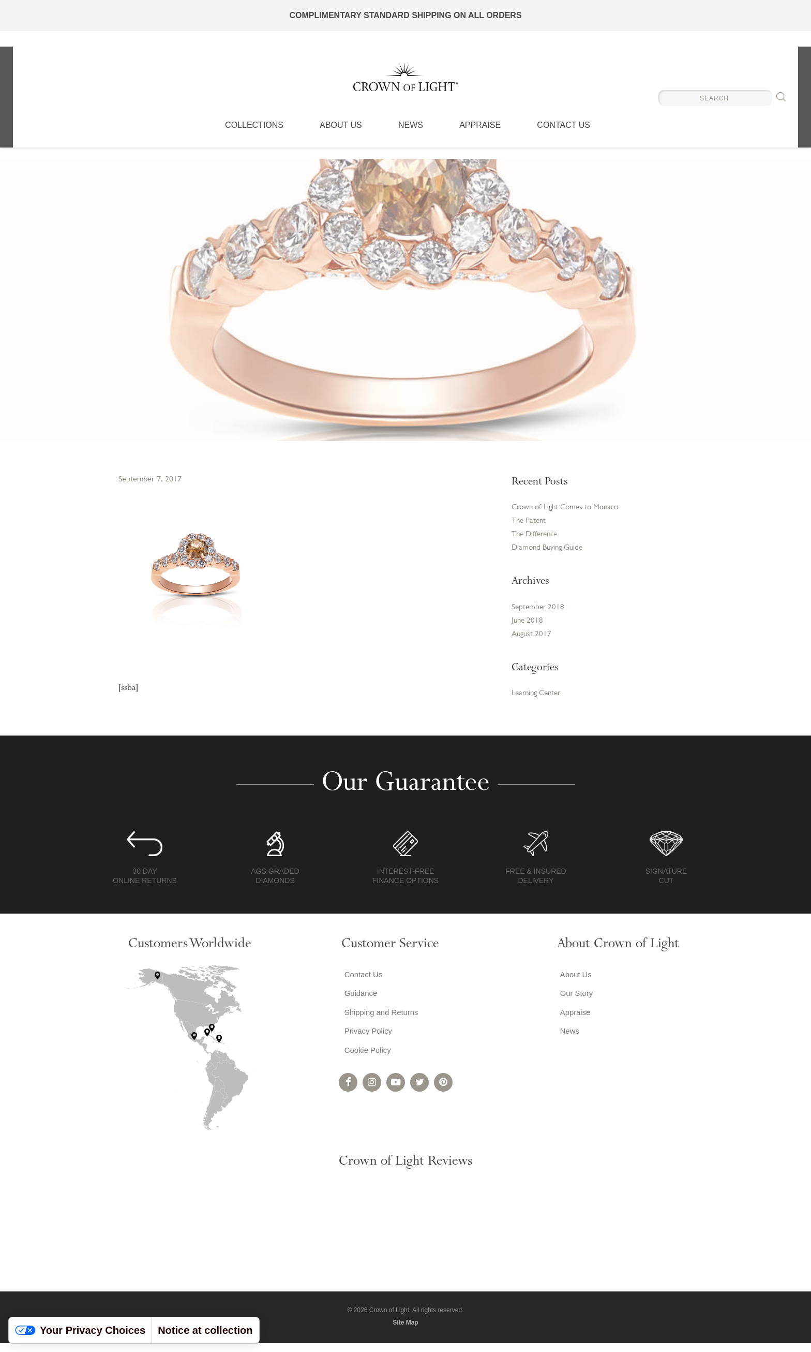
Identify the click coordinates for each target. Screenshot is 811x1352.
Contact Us (563, 137)
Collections (254, 137)
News (410, 137)
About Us (341, 137)
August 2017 (532, 641)
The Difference (537, 537)
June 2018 (528, 627)
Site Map (405, 1330)
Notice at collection (205, 1330)
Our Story (574, 1004)
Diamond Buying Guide (550, 552)
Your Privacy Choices (80, 1330)
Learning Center (539, 701)
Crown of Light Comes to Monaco (569, 508)
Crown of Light (405, 83)
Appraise (480, 137)
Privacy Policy (367, 1045)
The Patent (530, 523)
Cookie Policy (366, 1066)
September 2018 (539, 612)
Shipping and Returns (381, 1025)
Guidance (359, 1004)
